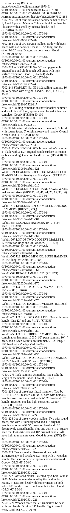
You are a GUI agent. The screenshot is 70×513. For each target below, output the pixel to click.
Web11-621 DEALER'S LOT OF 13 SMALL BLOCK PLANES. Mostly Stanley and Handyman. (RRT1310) (33, 173)
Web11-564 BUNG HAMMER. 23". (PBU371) (29, 273)
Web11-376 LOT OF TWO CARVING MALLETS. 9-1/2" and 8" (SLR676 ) (33, 288)
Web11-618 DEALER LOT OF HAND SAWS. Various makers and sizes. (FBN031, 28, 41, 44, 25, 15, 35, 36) (34, 190)
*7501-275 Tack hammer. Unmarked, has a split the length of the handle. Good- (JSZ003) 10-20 (32, 376)
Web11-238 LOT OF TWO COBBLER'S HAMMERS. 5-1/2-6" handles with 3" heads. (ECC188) (34, 359)
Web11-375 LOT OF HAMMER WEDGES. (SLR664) (34, 303)
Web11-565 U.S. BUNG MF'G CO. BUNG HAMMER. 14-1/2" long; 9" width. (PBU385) (34, 258)
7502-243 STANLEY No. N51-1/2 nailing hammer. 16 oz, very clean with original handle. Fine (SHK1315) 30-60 (34, 91)
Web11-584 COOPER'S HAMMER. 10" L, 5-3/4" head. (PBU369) (31, 224)
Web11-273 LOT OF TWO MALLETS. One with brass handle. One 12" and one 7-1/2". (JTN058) (34, 319)
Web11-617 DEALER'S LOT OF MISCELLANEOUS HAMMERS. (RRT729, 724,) (34, 207)
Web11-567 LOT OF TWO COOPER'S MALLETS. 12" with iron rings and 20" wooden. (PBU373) (32, 241)
